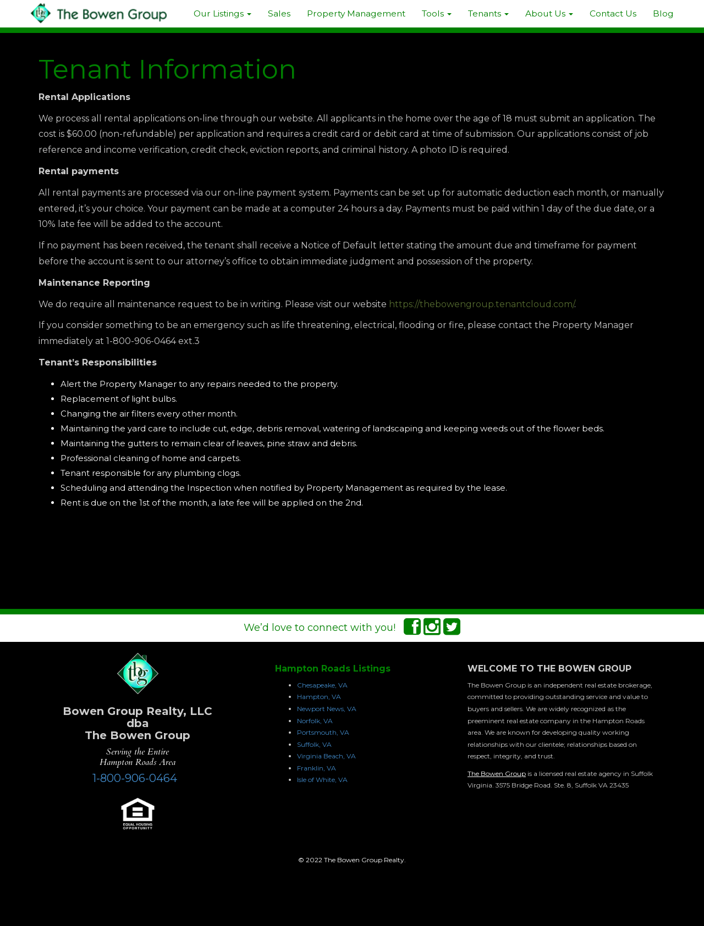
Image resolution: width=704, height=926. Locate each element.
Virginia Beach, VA (326, 756)
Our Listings (222, 13)
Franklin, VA (316, 768)
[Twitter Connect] (451, 630)
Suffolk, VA (314, 744)
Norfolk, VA (315, 721)
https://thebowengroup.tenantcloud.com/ (481, 304)
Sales (279, 13)
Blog (663, 13)
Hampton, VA (319, 696)
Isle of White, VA (322, 779)
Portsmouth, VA (323, 732)
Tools (437, 13)
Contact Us (613, 13)
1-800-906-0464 (134, 778)
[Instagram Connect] (432, 630)
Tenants (488, 13)
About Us (549, 13)
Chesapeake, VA (322, 685)
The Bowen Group (497, 773)
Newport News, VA (326, 709)
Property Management (356, 13)
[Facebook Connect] (412, 630)
